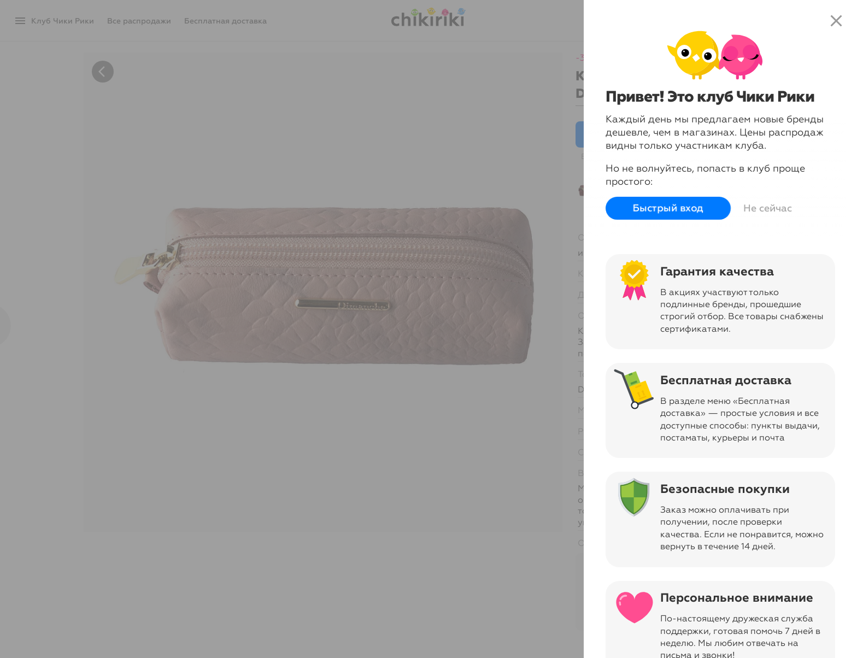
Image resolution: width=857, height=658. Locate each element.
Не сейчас (767, 208)
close (836, 21)
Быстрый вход (668, 208)
